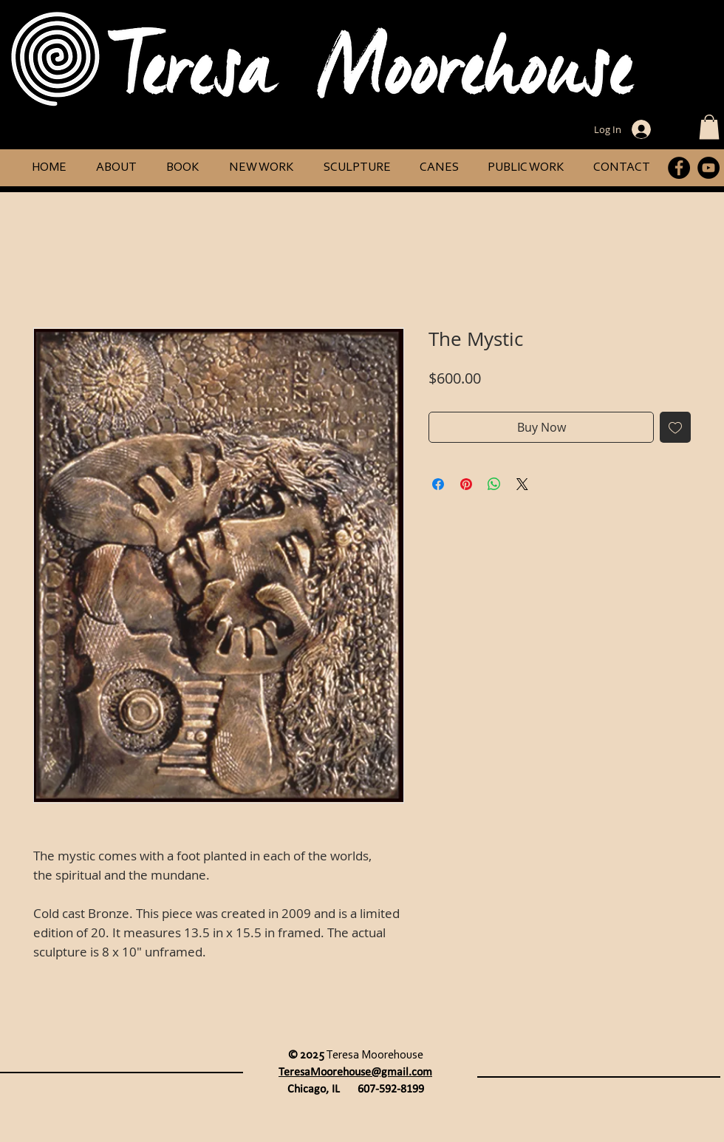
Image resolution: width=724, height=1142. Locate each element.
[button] (709, 127)
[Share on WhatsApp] (494, 484)
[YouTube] (708, 168)
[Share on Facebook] (438, 484)
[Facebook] (679, 168)
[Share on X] (522, 484)
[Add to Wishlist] (675, 427)
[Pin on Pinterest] (466, 484)
